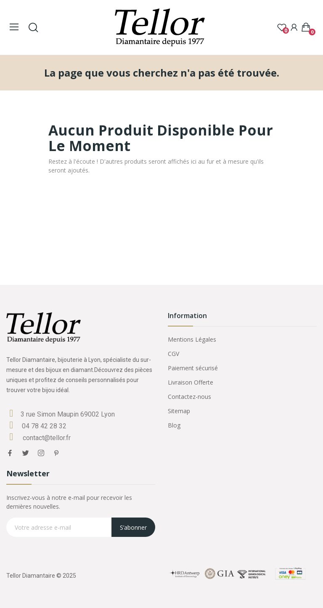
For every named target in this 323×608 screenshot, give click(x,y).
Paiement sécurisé (193, 368)
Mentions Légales (192, 339)
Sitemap (179, 411)
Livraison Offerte (190, 382)
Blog (174, 425)
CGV (173, 354)
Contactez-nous (189, 397)
